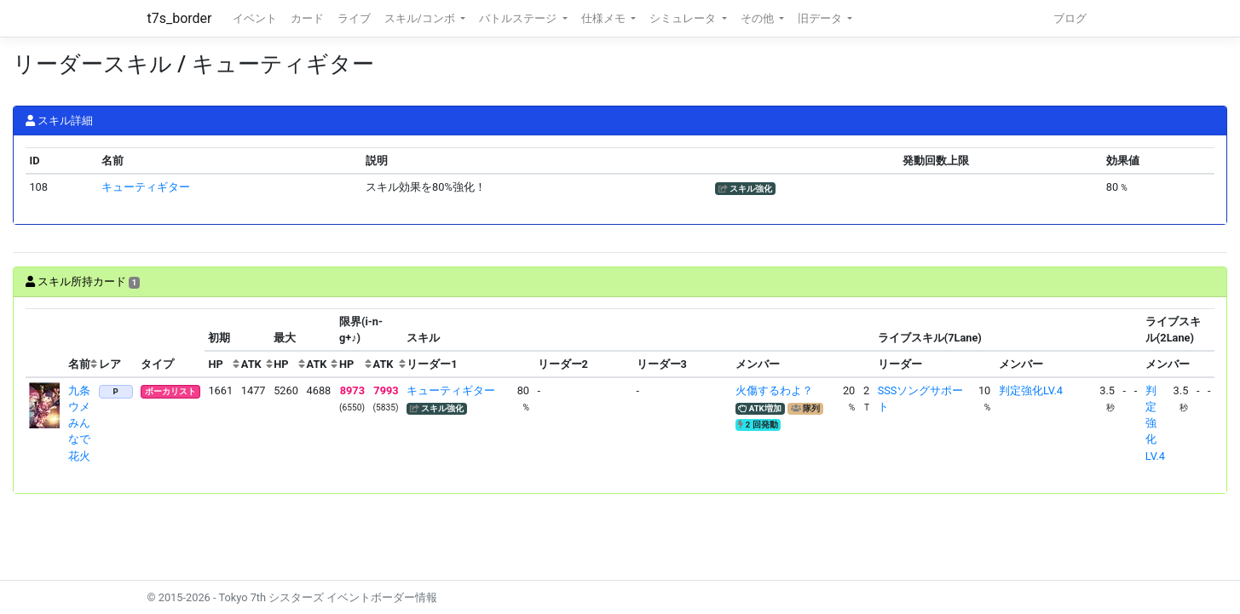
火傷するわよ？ (774, 390)
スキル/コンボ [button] (421, 18)
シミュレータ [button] (683, 18)
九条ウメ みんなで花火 (84, 423)
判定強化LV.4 (1031, 390)
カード (307, 18)
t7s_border (179, 18)
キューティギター (145, 187)
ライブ (354, 18)
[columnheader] (45, 343)
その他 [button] (758, 18)
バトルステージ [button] (519, 18)
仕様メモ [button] (604, 18)
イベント (255, 18)
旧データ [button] (821, 18)
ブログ (1070, 18)
